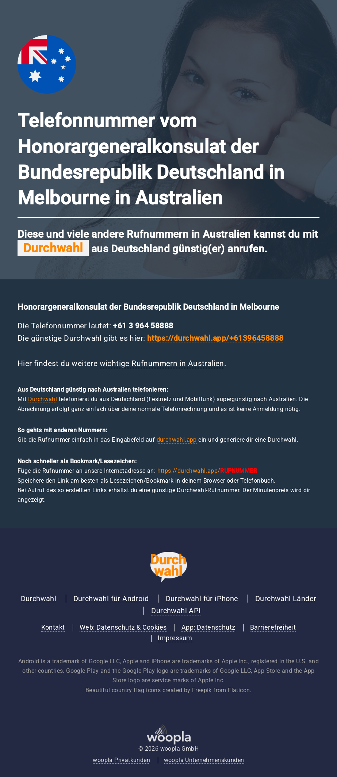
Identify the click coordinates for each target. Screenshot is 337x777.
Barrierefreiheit (273, 627)
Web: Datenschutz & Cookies (123, 627)
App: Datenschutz (208, 627)
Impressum (175, 638)
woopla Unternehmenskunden (204, 760)
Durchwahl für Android (111, 598)
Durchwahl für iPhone (202, 598)
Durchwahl (42, 399)
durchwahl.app (177, 439)
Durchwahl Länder (285, 598)
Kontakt (53, 627)
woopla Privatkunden (121, 760)
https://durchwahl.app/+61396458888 (215, 338)
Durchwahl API (175, 610)
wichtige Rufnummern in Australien (162, 363)
